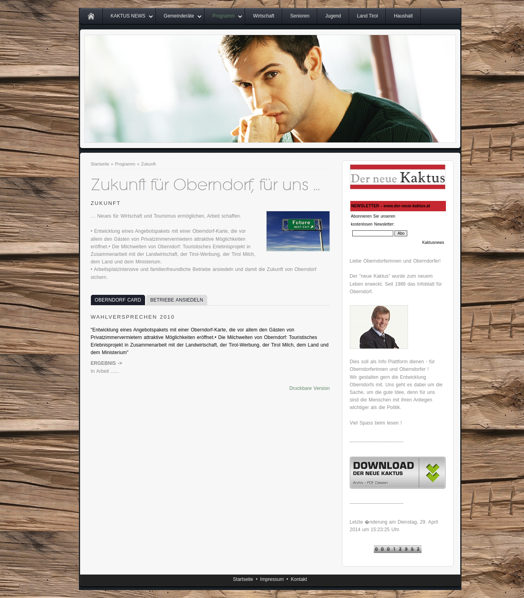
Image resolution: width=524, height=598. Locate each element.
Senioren (299, 16)
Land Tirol (367, 16)
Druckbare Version (309, 388)
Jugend (333, 16)
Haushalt (403, 16)
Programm (223, 16)
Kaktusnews (433, 242)
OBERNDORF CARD (118, 300)
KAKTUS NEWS (128, 16)
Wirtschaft (263, 16)
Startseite (100, 164)
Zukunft (148, 164)
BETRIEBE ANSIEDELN (176, 300)
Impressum (272, 579)
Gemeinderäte (179, 16)
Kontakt (299, 579)
